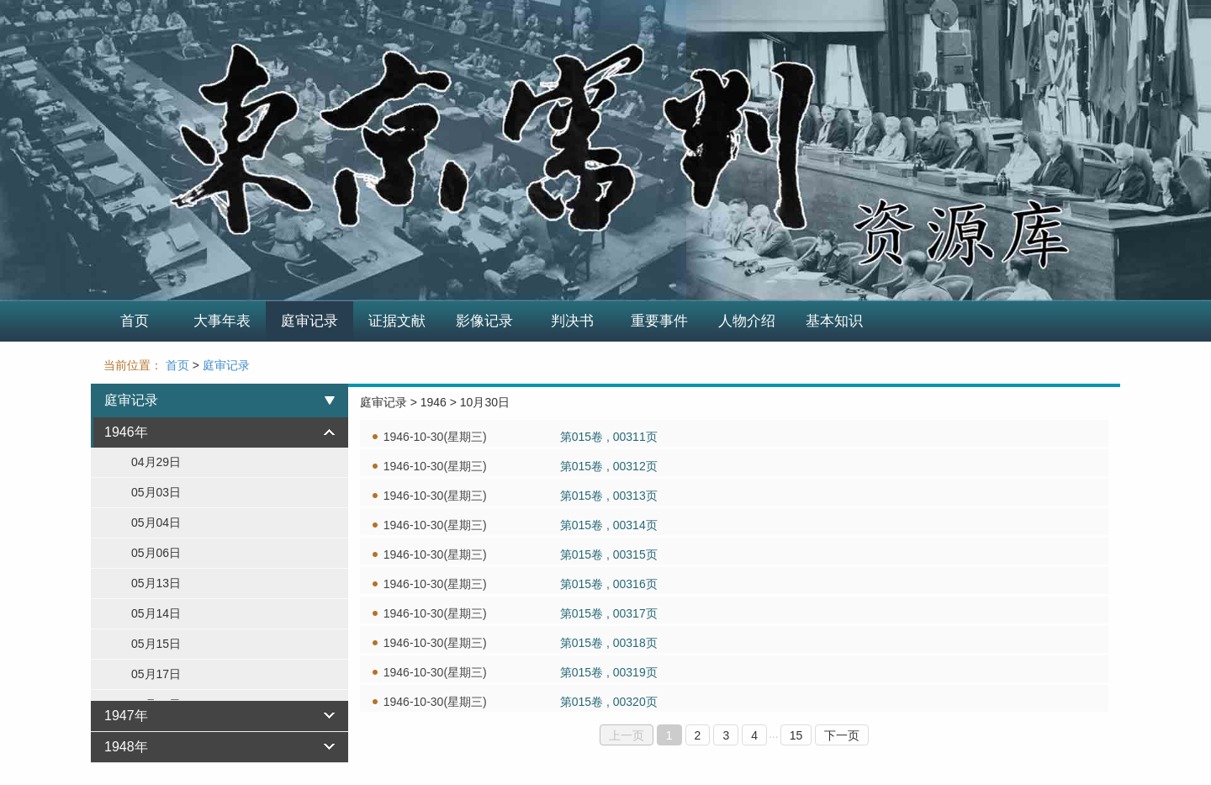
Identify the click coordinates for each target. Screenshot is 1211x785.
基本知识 (834, 321)
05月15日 (156, 643)
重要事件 (659, 321)
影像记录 (484, 321)
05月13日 (156, 583)
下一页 (841, 735)
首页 (134, 321)
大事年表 (222, 321)
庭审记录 (309, 321)
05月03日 (156, 492)
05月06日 (156, 553)
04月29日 (156, 462)
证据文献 (397, 321)
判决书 (572, 321)
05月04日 (156, 522)
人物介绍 (746, 321)
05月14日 (156, 613)
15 (796, 735)
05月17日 (156, 674)
